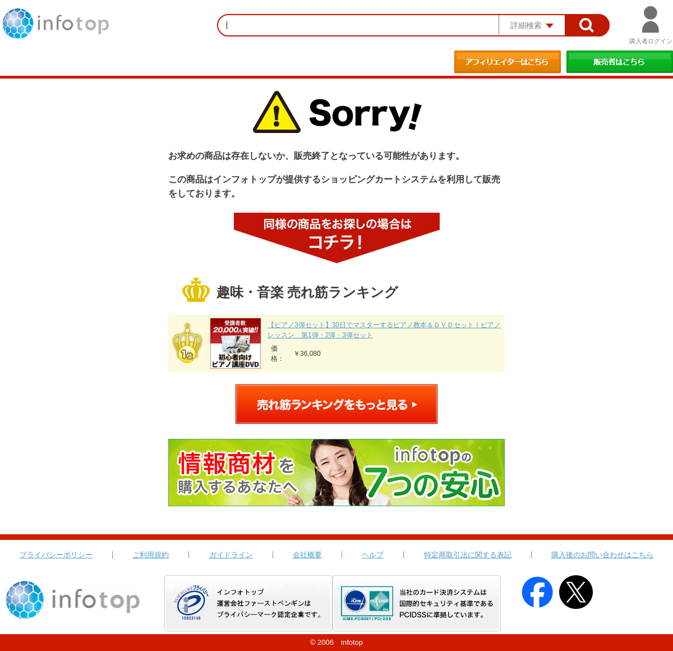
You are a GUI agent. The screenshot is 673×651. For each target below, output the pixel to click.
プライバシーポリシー (56, 555)
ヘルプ (373, 555)
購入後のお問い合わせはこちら (602, 555)
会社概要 (307, 555)
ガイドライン (231, 555)
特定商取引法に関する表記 (467, 555)
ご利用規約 (150, 555)
